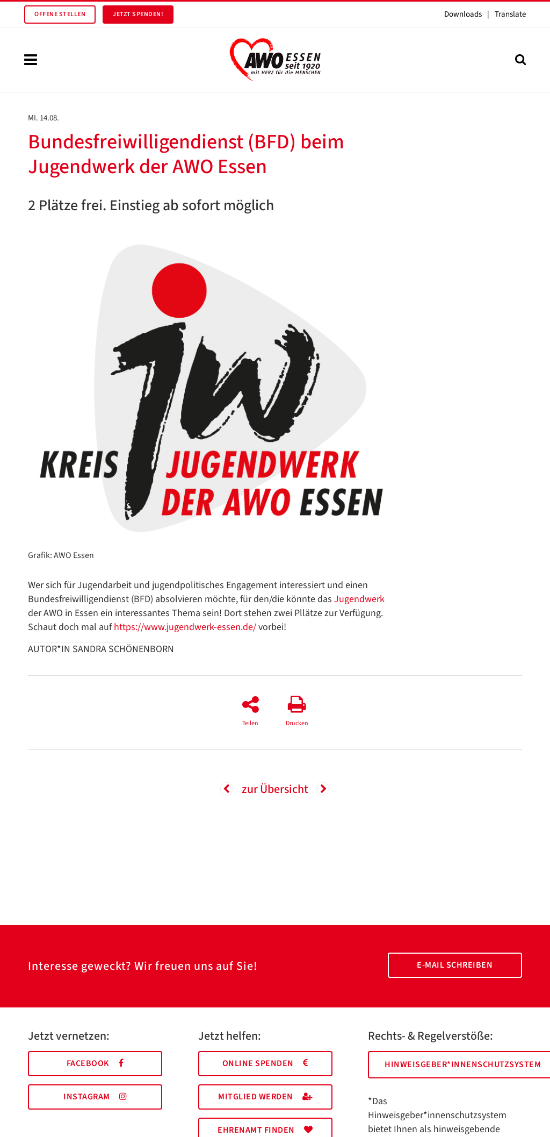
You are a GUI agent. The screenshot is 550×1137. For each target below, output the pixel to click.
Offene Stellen (59, 14)
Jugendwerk (359, 599)
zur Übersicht (275, 789)
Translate (510, 14)
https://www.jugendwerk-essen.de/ (185, 627)
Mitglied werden (265, 1097)
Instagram (95, 1097)
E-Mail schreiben (455, 965)
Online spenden (265, 1063)
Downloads (463, 14)
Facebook (95, 1063)
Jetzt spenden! (138, 14)
